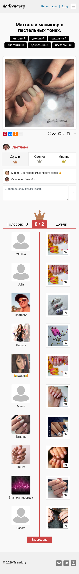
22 (54, 134)
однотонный (39, 45)
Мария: (15, 172)
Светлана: (17, 179)
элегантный (15, 45)
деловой (38, 38)
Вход (65, 6)
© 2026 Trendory (14, 562)
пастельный (63, 45)
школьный (58, 38)
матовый (19, 38)
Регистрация (49, 6)
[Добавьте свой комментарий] (35, 193)
